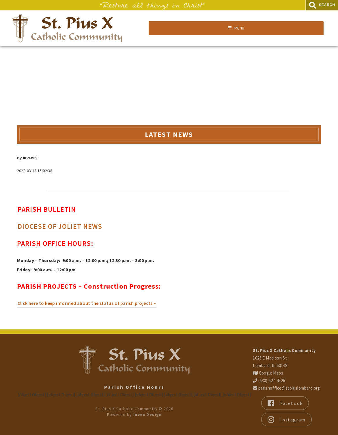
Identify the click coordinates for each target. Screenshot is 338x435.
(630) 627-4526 (269, 380)
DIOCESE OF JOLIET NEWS (60, 226)
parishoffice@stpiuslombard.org (286, 388)
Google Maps (268, 373)
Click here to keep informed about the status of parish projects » (87, 303)
